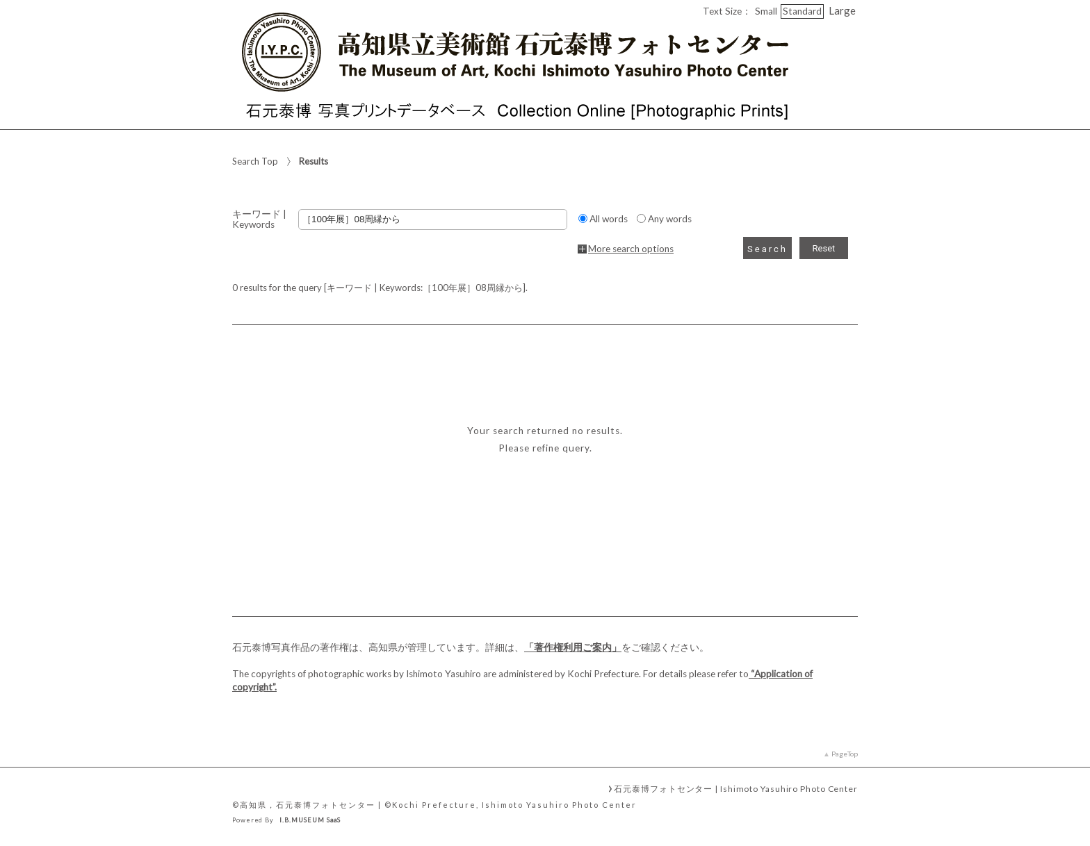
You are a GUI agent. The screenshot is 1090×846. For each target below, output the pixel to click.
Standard (802, 11)
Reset (824, 248)
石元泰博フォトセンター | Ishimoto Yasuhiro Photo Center (736, 788)
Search (767, 249)
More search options (631, 248)
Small (766, 11)
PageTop (844, 753)
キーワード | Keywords (259, 219)
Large (842, 10)
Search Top (255, 161)
